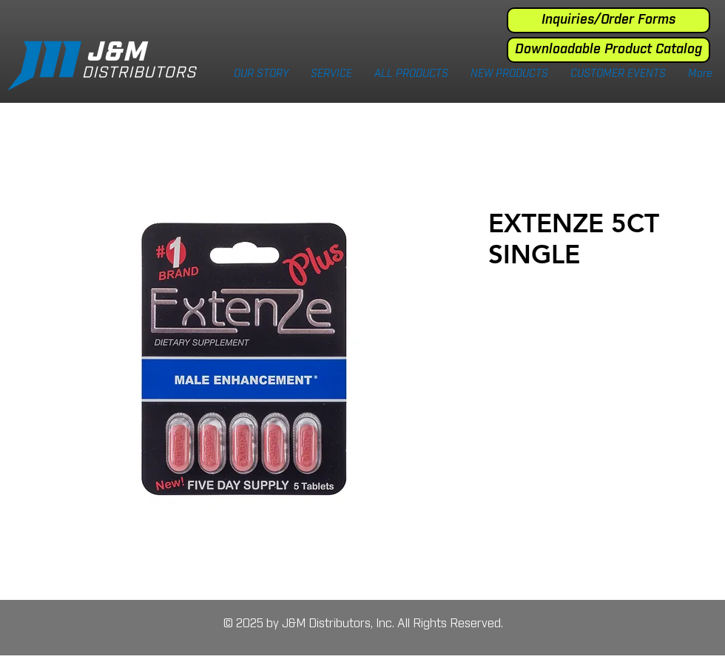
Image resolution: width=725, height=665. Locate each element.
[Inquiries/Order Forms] (608, 20)
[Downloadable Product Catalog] (608, 50)
